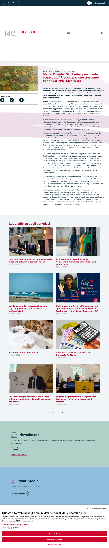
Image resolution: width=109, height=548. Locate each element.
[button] (68, 33)
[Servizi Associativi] (89, 3)
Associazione (60, 71)
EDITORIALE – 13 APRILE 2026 (24, 352)
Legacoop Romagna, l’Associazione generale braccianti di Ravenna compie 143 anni (30, 260)
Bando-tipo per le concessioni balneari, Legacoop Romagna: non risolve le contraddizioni (28, 308)
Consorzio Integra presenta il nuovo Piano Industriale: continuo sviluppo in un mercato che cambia (30, 399)
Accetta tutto (54, 533)
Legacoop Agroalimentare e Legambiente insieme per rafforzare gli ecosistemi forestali (76, 399)
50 (62, 413)
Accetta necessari (54, 539)
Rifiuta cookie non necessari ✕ (96, 509)
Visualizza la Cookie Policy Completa (15, 525)
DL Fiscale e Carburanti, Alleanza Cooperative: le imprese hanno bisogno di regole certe (76, 262)
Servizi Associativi (99, 3)
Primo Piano (70, 71)
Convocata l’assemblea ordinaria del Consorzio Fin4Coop (73, 353)
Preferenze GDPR (54, 545)
